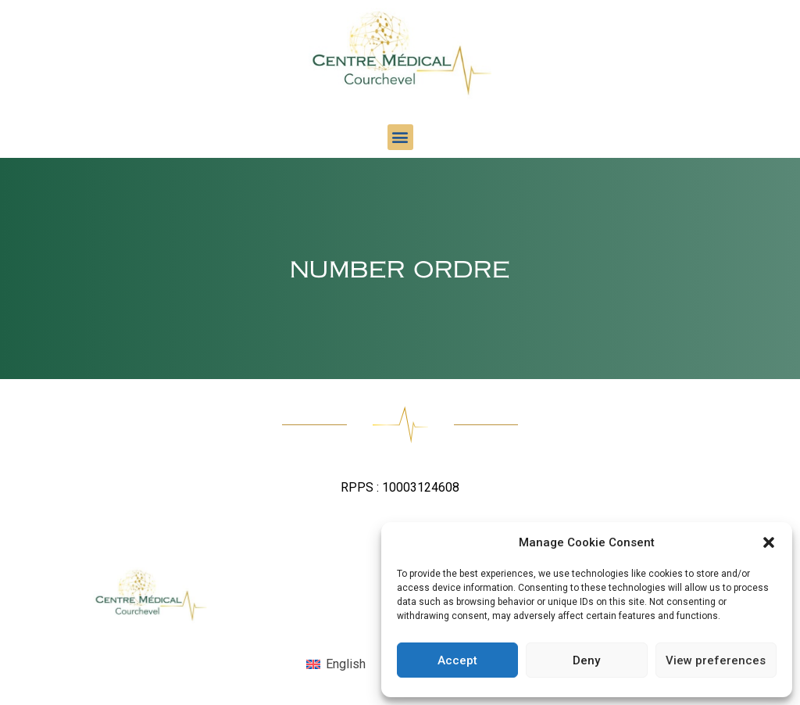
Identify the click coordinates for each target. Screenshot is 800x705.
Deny (586, 660)
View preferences (716, 660)
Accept (457, 660)
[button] (769, 542)
